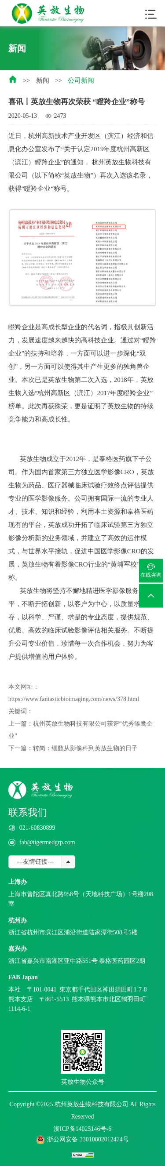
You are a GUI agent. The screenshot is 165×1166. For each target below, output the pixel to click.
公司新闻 (81, 80)
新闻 (42, 80)
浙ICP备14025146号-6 (82, 1129)
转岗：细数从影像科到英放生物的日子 (85, 748)
